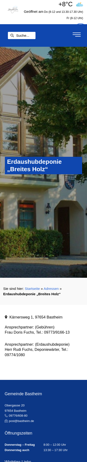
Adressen (51, 289)
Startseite (32, 289)
